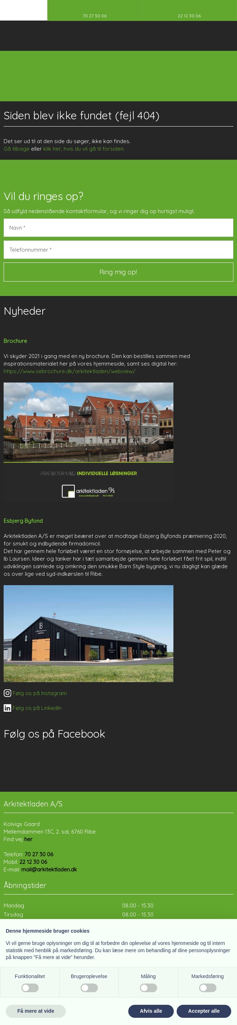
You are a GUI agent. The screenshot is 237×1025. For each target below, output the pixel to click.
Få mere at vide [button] (35, 1011)
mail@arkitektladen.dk (49, 869)
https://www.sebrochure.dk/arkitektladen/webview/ (69, 371)
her (28, 839)
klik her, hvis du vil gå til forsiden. (84, 148)
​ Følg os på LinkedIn (32, 707)
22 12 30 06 (33, 861)
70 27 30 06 (39, 854)
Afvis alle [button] (151, 1011)
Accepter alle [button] (204, 1011)
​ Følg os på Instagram (35, 693)
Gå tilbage (17, 148)
